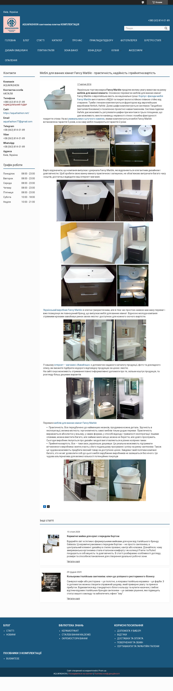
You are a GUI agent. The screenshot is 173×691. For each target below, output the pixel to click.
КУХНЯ (115, 50)
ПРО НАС (77, 40)
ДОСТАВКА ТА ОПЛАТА (130, 638)
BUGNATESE (12, 658)
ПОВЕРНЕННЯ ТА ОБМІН (130, 642)
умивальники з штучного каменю (86, 118)
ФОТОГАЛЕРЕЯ (129, 40)
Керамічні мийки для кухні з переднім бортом (93, 536)
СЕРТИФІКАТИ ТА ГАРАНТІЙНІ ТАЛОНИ (138, 646)
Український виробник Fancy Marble (62, 310)
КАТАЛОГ (57, 40)
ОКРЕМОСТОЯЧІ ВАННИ (74, 638)
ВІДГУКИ (122, 634)
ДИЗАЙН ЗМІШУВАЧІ (16, 50)
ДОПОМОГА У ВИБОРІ (129, 630)
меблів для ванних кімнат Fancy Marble (75, 423)
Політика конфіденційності (107, 674)
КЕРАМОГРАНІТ (70, 630)
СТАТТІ (40, 40)
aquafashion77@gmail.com (17, 121)
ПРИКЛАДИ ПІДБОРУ (101, 40)
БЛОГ (26, 40)
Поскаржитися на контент (80, 674)
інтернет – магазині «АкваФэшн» (72, 365)
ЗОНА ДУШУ (95, 50)
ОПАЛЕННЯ (11, 60)
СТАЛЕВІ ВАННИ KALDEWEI (76, 634)
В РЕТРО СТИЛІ (152, 40)
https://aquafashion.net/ (16, 113)
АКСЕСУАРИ (135, 50)
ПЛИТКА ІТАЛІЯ (46, 50)
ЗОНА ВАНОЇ (71, 50)
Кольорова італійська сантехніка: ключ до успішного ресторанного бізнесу (110, 576)
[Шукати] (166, 28)
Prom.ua (102, 671)
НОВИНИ (10, 634)
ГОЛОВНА (10, 40)
